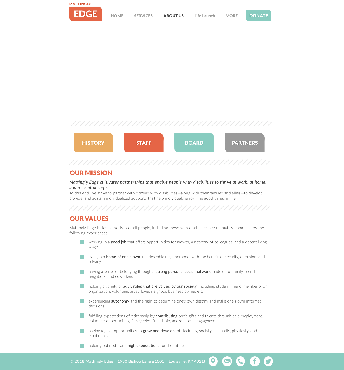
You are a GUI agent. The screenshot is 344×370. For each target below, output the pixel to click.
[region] (85, 11)
